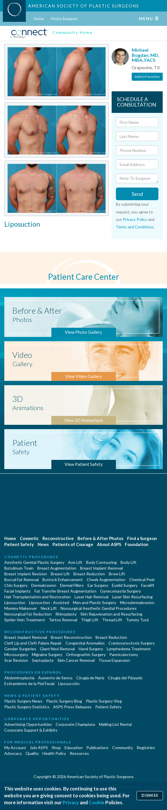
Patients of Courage (73, 544)
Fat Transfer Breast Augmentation (65, 591)
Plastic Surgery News (23, 701)
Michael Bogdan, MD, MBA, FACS (145, 55)
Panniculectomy (123, 654)
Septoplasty (43, 660)
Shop (56, 747)
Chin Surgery (16, 585)
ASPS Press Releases (72, 706)
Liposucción (68, 683)
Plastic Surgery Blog (64, 701)
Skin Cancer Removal (76, 660)
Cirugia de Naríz (90, 677)
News (43, 544)
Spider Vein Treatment (24, 619)
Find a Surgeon (64, 18)
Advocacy (13, 753)
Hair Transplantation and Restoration (37, 596)
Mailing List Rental (115, 724)
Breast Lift (60, 573)
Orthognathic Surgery (86, 654)
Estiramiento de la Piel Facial (29, 683)
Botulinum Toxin (19, 568)
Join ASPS (39, 747)
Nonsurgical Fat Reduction (28, 614)
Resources (79, 753)
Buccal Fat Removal (21, 579)
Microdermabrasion (137, 602)
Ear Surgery (98, 585)
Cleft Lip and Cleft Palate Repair (33, 643)
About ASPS (109, 544)
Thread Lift (112, 619)
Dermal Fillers (72, 585)
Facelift (147, 585)
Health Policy (54, 753)
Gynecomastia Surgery (120, 591)
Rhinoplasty (66, 614)
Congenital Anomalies (85, 643)
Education (74, 747)
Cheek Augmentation (106, 579)
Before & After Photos (100, 538)
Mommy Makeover (20, 608)
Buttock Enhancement (62, 579)
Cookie (96, 802)
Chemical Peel (141, 579)
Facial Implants (17, 591)
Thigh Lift (89, 619)
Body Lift (129, 562)
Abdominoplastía (19, 677)
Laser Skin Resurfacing (132, 596)
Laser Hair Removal (91, 596)
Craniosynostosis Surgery (131, 643)
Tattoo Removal (63, 619)
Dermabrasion (43, 585)
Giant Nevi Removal (57, 648)
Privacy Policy (135, 219)
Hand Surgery (91, 648)
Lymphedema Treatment (129, 648)
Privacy (71, 802)
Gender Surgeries (20, 648)
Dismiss (149, 795)
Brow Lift (117, 573)
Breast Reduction (89, 573)
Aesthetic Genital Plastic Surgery (34, 562)
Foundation (136, 544)
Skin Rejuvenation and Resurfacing (111, 614)
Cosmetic (29, 538)
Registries (146, 747)
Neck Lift (49, 608)
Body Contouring (101, 562)
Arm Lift (75, 562)
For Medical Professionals (37, 742)
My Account (15, 747)
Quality (32, 753)
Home (39, 18)
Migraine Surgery (47, 654)
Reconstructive (58, 538)
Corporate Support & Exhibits (30, 730)
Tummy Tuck (137, 619)
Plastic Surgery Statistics (26, 706)
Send (137, 194)
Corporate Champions (75, 724)
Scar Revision (16, 660)
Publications (97, 747)
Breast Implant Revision (25, 573)
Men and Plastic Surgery (94, 602)
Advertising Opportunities (28, 724)
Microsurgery (16, 654)
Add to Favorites (147, 76)
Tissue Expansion (114, 660)
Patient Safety (19, 544)
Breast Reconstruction (71, 637)
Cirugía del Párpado (125, 677)
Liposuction (14, 602)
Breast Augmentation (56, 568)
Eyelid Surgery (124, 585)
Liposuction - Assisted (49, 602)
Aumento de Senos (55, 677)
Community (122, 747)
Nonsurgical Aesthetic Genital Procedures (99, 608)
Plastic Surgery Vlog (104, 701)
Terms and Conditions (135, 227)
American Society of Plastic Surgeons (83, 5)
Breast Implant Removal (101, 568)
